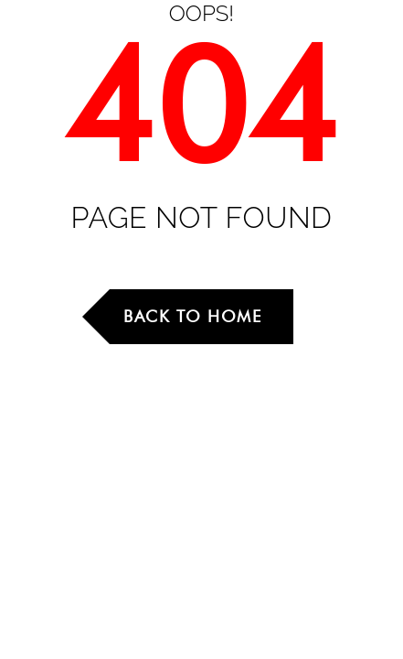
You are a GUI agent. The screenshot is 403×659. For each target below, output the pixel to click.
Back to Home (192, 316)
